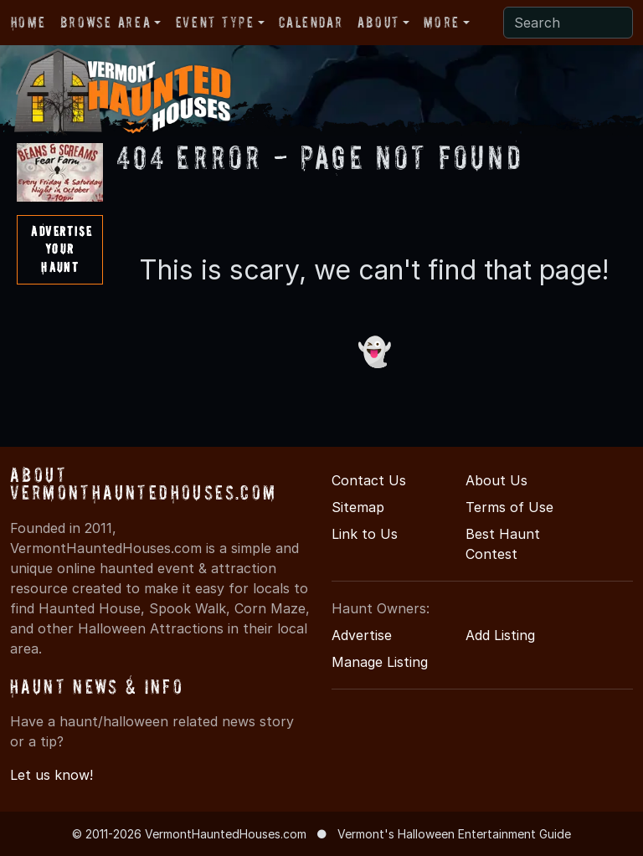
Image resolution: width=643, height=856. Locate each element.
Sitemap (358, 507)
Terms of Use (509, 507)
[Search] (568, 22)
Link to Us (365, 533)
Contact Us (369, 480)
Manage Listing (380, 662)
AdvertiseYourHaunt (61, 248)
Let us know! (51, 774)
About (378, 22)
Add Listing (500, 635)
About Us (496, 480)
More (441, 22)
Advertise (362, 635)
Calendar (310, 22)
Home (28, 22)
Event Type (215, 22)
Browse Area (105, 22)
